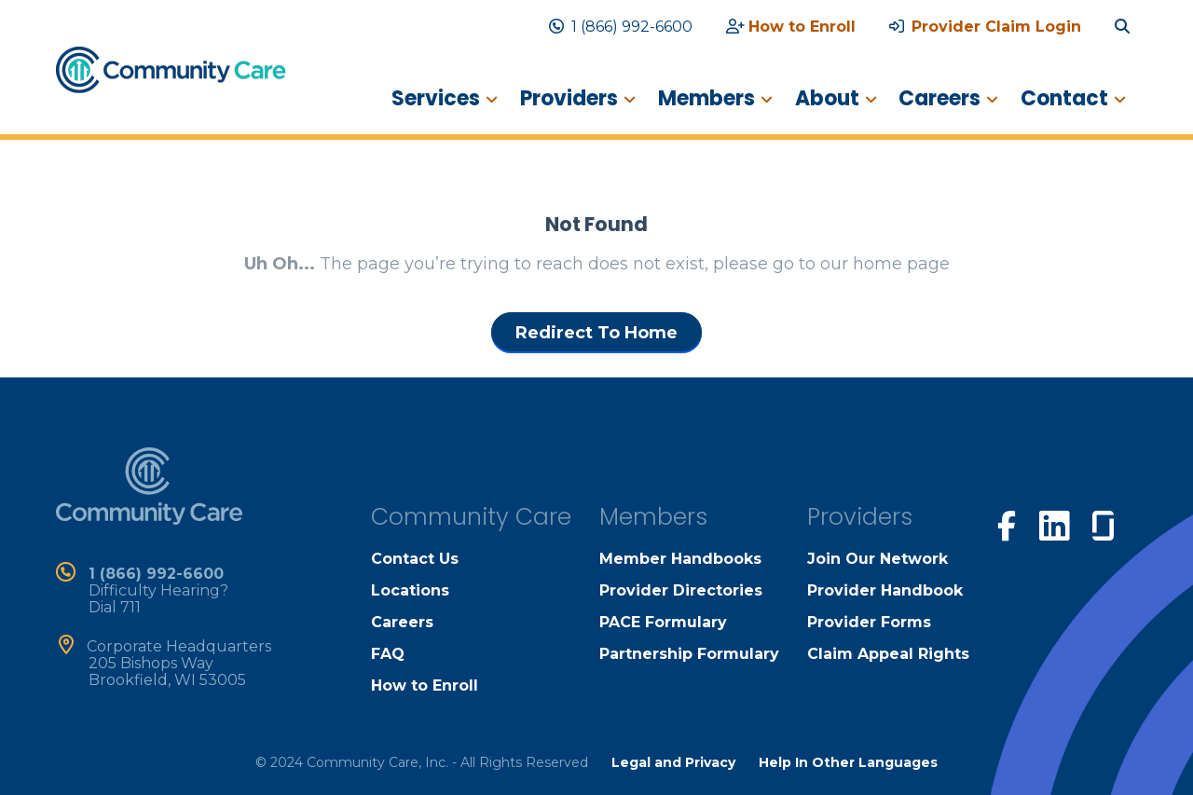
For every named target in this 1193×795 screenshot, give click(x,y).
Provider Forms (869, 622)
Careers (939, 98)
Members (705, 98)
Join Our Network (877, 559)
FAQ (388, 654)
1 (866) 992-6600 (620, 26)
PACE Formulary (663, 622)
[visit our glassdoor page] (1103, 522)
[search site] (1126, 26)
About (826, 98)
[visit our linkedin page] (1054, 524)
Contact (1064, 98)
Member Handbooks (680, 559)
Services (435, 98)
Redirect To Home (596, 332)
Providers (568, 98)
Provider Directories (680, 590)
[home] (171, 69)
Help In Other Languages (848, 762)
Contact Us (415, 559)
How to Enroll (791, 26)
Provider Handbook (885, 590)
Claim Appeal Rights (888, 654)
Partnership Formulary (689, 654)
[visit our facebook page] (1006, 523)
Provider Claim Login (985, 26)
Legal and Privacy (673, 762)
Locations (410, 590)
